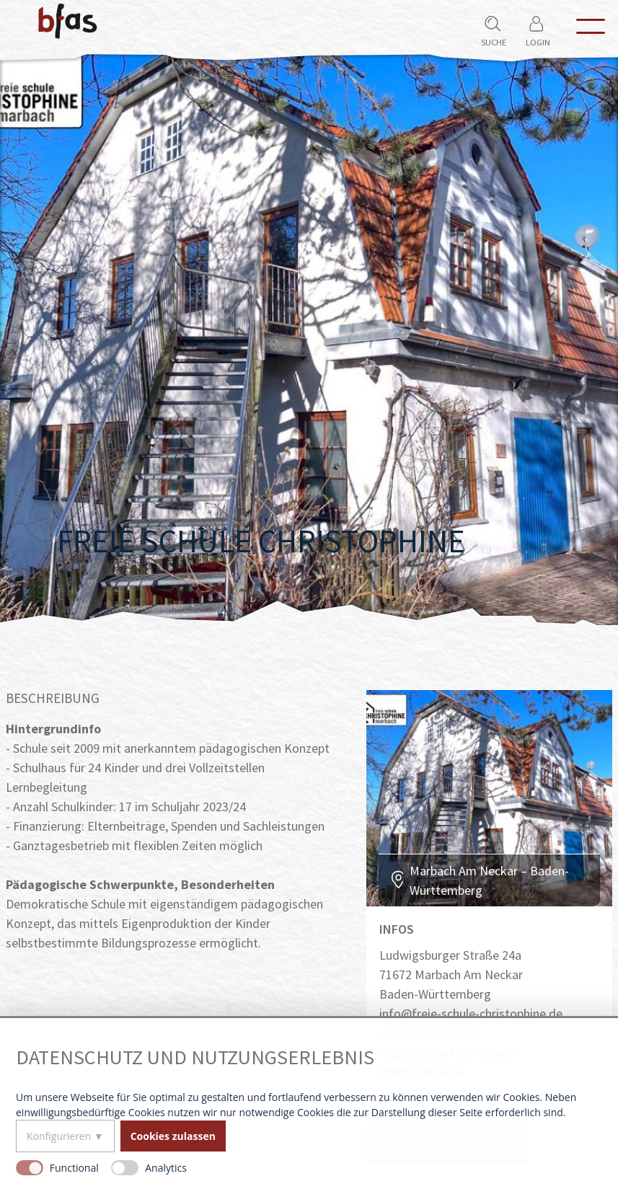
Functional (74, 1168)
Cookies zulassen (173, 1136)
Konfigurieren (59, 1136)
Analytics (166, 1168)
